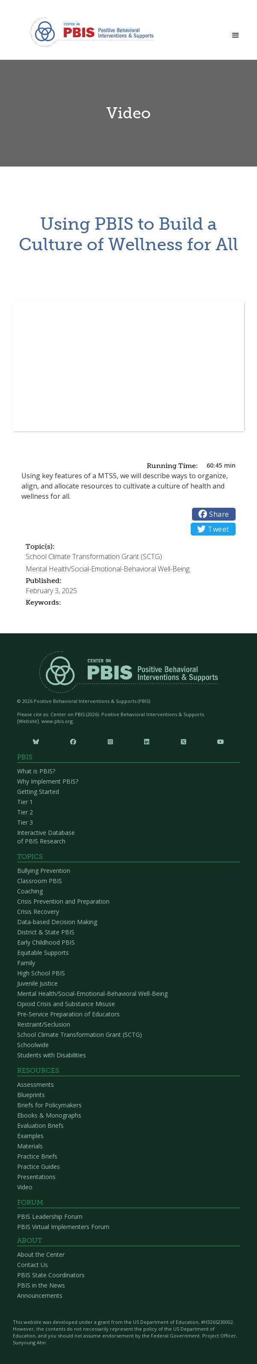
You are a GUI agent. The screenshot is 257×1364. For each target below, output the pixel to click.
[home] (90, 32)
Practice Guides (38, 1166)
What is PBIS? (36, 771)
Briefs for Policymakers (49, 1105)
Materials (30, 1146)
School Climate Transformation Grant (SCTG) (79, 1034)
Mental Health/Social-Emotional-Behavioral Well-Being (92, 993)
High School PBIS (41, 973)
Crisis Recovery (38, 911)
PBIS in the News (41, 1285)
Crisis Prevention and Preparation (63, 901)
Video (24, 1187)
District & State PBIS (45, 932)
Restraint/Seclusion (43, 1024)
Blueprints (31, 1095)
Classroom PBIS (39, 881)
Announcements (39, 1295)
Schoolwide (33, 1045)
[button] (235, 33)
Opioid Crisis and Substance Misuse (66, 1004)
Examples (30, 1136)
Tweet (213, 529)
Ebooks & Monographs (49, 1115)
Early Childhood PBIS (46, 942)
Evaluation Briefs (40, 1125)
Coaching (30, 891)
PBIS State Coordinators (51, 1275)
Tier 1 (25, 802)
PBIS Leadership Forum (50, 1216)
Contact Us (32, 1265)
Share (213, 514)
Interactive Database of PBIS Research (46, 836)
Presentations (36, 1177)
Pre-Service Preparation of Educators (68, 1014)
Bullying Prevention (43, 870)
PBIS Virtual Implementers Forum (63, 1227)
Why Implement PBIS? (47, 781)
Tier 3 (25, 822)
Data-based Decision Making (57, 922)
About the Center (41, 1254)
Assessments (35, 1084)
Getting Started (38, 791)
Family (26, 963)
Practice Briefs (37, 1156)
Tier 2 (25, 812)
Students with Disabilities (51, 1055)
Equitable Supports (43, 952)
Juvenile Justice (37, 983)
